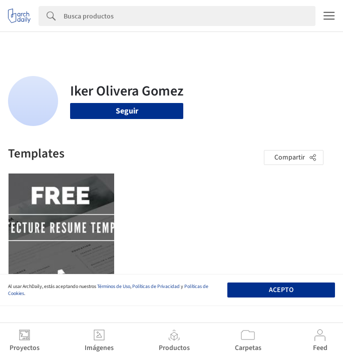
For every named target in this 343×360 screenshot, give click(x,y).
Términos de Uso (113, 286)
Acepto (281, 290)
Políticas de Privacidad (156, 286)
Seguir (127, 111)
